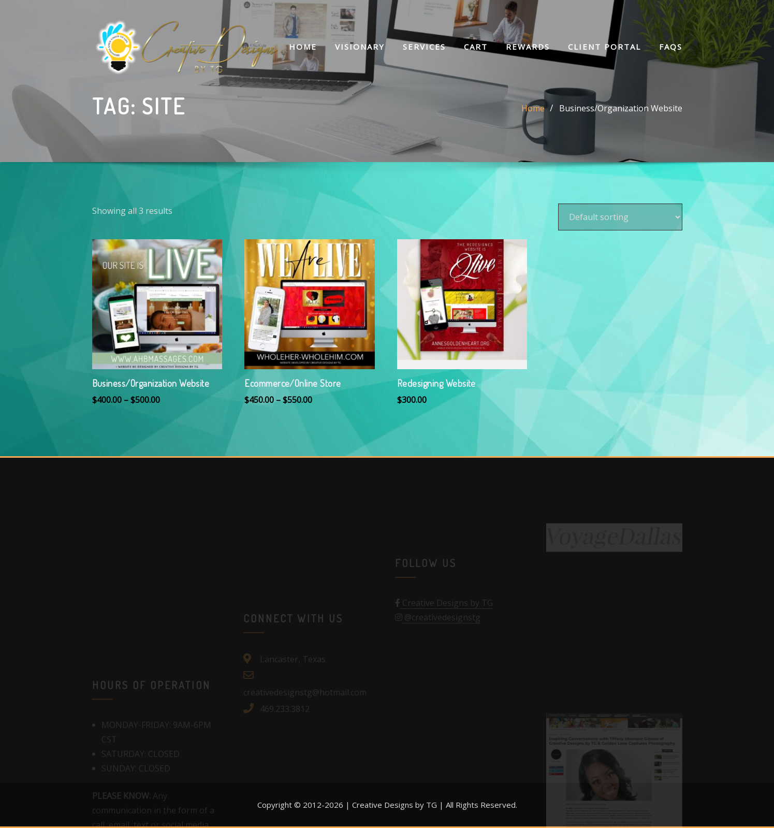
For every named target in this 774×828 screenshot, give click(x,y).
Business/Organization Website (620, 108)
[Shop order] (620, 217)
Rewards (528, 46)
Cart (476, 46)
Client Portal (604, 46)
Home (303, 46)
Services (424, 46)
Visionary (360, 46)
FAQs (670, 46)
